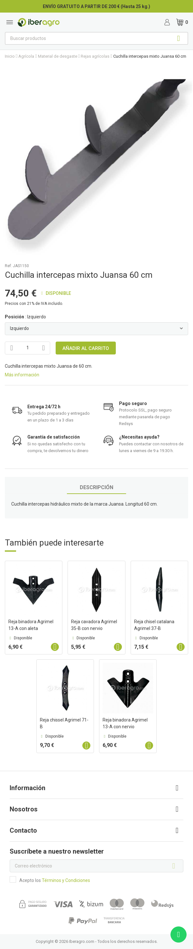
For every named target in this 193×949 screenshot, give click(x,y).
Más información (22, 374)
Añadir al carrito (85, 348)
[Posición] (96, 328)
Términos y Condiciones (66, 880)
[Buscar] (96, 38)
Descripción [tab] (96, 487)
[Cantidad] (27, 348)
